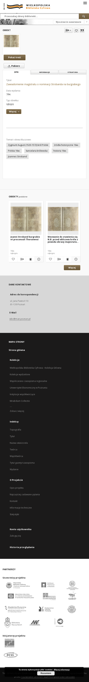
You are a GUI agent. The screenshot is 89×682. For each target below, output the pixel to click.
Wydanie (14, 469)
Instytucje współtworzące (22, 394)
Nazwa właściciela (19, 442)
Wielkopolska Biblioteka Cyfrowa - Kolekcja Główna (35, 367)
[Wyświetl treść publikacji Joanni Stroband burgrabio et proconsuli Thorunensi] (30, 259)
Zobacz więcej (17, 411)
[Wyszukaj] (84, 16)
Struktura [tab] (73, 72)
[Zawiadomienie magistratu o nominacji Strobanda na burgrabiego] (11, 41)
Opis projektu (17, 487)
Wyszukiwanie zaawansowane (68, 22)
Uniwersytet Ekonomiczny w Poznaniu (28, 387)
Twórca (13, 449)
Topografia (15, 429)
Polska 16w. (14, 150)
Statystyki (14, 514)
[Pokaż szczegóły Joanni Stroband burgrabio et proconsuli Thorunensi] (38, 259)
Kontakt (13, 501)
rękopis (10, 104)
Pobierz (13, 66)
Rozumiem (45, 673)
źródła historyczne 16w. (66, 145)
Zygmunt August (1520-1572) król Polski (28, 145)
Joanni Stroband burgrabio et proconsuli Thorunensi (25, 238)
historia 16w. (59, 150)
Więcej (72, 267)
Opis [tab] (16, 72)
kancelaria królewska (36, 150)
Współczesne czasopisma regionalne (28, 381)
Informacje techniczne (21, 507)
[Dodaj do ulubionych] (76, 30)
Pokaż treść (14, 57)
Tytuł (12, 436)
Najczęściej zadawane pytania (25, 494)
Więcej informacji (61, 670)
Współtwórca (16, 456)
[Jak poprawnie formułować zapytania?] (86, 22)
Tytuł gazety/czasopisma (22, 462)
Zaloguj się (15, 535)
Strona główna (17, 350)
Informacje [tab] (44, 72)
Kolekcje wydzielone (20, 374)
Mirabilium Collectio (20, 400)
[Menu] (85, 3)
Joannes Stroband (17, 156)
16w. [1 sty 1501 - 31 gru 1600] (8, 94)
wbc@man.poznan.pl (20, 318)
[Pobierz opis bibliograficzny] (21, 259)
